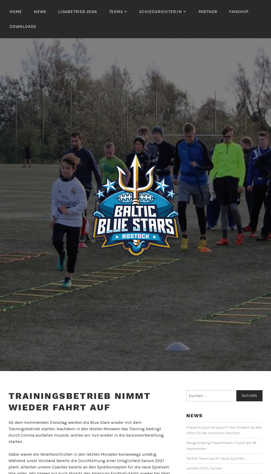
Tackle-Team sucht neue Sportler (215, 458)
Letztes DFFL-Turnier (204, 468)
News (40, 11)
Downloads (23, 26)
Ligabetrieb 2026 (77, 11)
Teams (116, 11)
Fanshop (239, 11)
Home (16, 11)
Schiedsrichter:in (160, 11)
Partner (208, 11)
